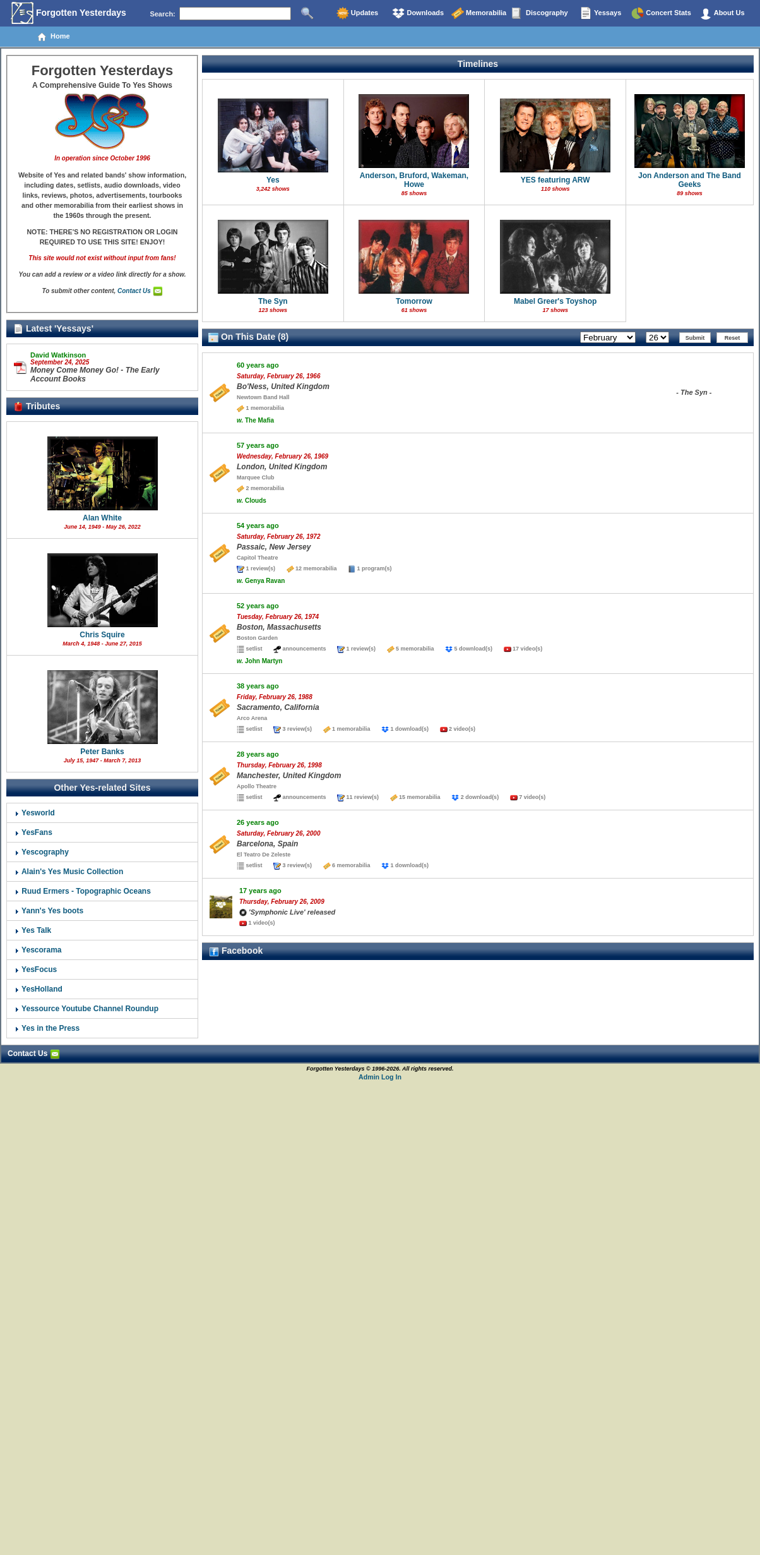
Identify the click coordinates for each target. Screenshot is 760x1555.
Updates (357, 13)
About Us (722, 13)
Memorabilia (478, 13)
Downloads (418, 13)
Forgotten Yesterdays (68, 13)
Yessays (600, 13)
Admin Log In (380, 1077)
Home (53, 37)
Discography (539, 13)
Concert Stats (661, 13)
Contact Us (140, 290)
